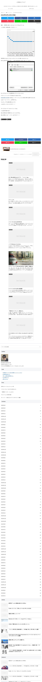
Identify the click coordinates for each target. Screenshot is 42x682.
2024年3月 (21, 342)
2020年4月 (21, 472)
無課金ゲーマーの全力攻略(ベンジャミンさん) (12, 273)
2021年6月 (21, 433)
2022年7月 (21, 397)
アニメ (21, 628)
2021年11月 (21, 419)
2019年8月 (21, 494)
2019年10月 (21, 488)
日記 (21, 658)
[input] (21, 247)
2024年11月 (21, 320)
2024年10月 (21, 323)
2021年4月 (21, 439)
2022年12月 (21, 383)
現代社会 (21, 664)
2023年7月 (21, 364)
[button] (40, 247)
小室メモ (21, 655)
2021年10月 (21, 422)
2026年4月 (21, 306)
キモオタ (9, 119)
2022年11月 (21, 386)
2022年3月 (21, 408)
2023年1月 (21, 381)
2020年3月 (21, 475)
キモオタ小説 (21, 644)
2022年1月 (21, 414)
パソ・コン (21, 647)
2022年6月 (21, 400)
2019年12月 (21, 483)
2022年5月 (21, 403)
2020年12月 (21, 450)
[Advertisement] (10, 129)
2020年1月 (21, 480)
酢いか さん (5, 280)
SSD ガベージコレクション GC (7, 287)
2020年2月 (21, 477)
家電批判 (21, 653)
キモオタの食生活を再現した (21, 642)
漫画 (21, 661)
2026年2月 (21, 312)
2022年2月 (21, 411)
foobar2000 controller (5, 97)
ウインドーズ (21, 633)
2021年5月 (21, 436)
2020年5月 (21, 469)
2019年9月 (21, 491)
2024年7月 (21, 331)
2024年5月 (21, 336)
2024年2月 (21, 345)
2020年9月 (21, 458)
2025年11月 (21, 317)
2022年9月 (21, 392)
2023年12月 (21, 350)
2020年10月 (21, 455)
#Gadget (21, 625)
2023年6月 (21, 367)
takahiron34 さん (6, 275)
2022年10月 (21, 389)
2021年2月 (21, 444)
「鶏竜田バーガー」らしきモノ (7, 292)
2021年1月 (21, 447)
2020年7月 (21, 463)
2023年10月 (21, 356)
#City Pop (21, 622)
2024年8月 (21, 328)
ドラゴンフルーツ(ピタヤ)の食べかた (8, 290)
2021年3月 (21, 441)
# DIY (21, 619)
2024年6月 (21, 334)
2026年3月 (21, 309)
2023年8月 (21, 361)
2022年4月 (21, 405)
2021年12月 (21, 417)
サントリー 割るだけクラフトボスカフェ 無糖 (10, 298)
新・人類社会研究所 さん (8, 276)
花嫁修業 (21, 669)
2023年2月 (21, 378)
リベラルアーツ (21, 650)
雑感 (21, 672)
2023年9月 (21, 359)
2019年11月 (21, 486)
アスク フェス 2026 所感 (6, 295)
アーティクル (3, 119)
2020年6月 (21, 466)
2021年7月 (21, 430)
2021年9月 (21, 425)
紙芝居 (21, 666)
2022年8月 (21, 394)
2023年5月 (21, 370)
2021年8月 (21, 428)
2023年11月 (21, 353)
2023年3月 (21, 375)
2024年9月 (21, 325)
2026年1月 (21, 314)
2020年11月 (21, 452)
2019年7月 (21, 497)
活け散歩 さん (6, 278)
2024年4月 (21, 339)
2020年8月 (21, 461)
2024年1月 (21, 348)
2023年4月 (21, 372)
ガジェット (21, 636)
